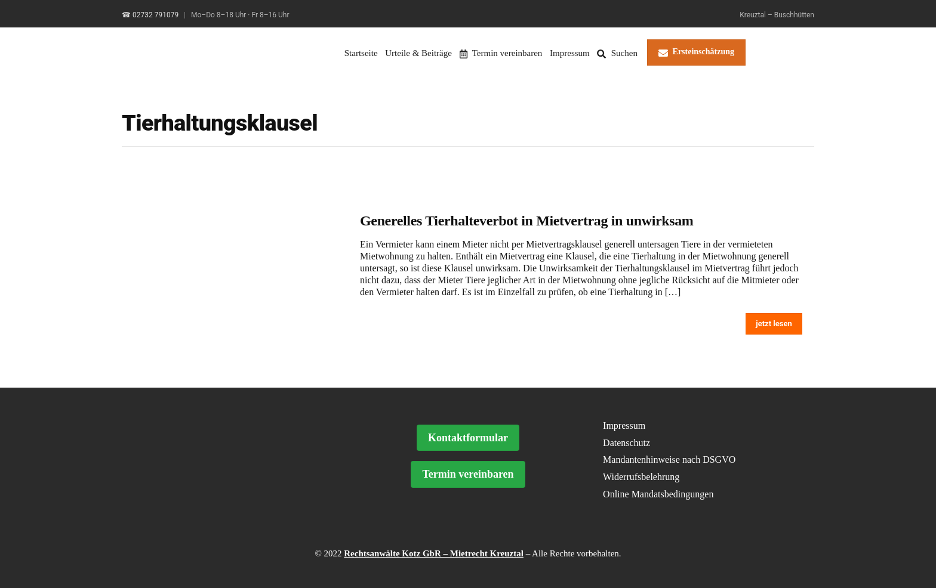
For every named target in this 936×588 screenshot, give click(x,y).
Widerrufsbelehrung (641, 477)
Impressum (570, 53)
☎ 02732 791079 (150, 15)
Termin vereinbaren (501, 53)
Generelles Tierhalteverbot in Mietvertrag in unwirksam (526, 220)
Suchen (617, 53)
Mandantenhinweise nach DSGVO (669, 459)
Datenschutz (626, 443)
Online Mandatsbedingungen (658, 494)
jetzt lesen (774, 323)
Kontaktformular (468, 438)
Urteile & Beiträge (418, 53)
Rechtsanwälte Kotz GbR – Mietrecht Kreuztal (434, 553)
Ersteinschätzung (696, 52)
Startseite (361, 53)
